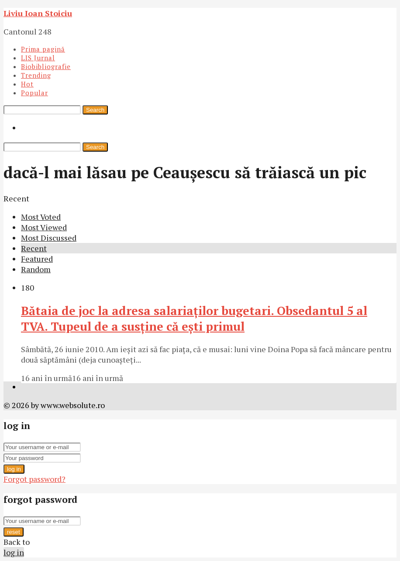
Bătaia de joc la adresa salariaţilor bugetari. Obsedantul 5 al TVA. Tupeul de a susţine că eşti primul (194, 318)
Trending (36, 75)
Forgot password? (34, 479)
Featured (37, 258)
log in (14, 469)
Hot (27, 84)
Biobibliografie (46, 66)
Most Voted (41, 216)
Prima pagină (43, 49)
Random (36, 269)
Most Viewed (44, 227)
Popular (34, 92)
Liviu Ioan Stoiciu (37, 13)
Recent (34, 248)
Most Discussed (48, 237)
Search (95, 110)
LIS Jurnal (38, 57)
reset (13, 532)
